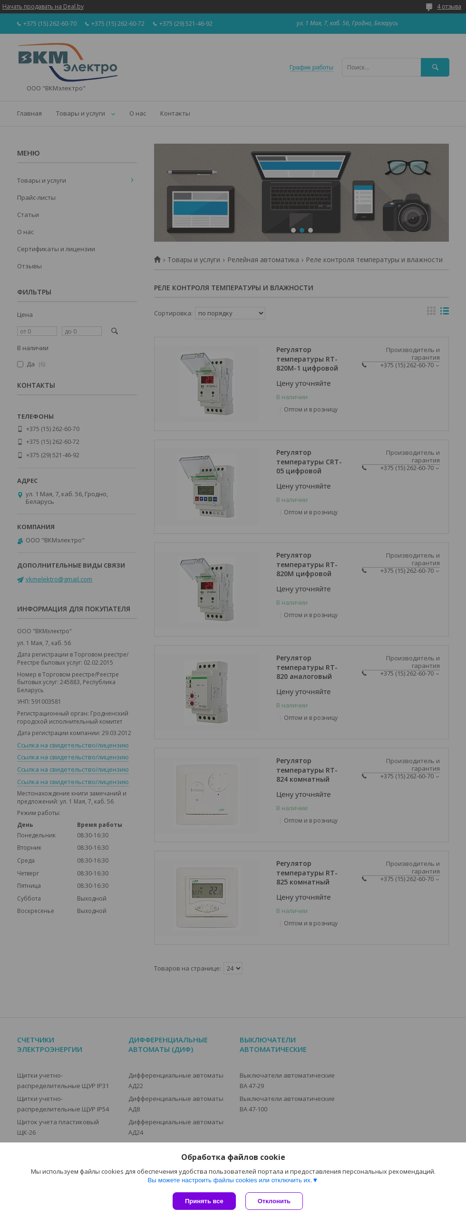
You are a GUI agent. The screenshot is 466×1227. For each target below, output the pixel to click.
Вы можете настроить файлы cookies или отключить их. (229, 1180)
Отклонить (274, 1201)
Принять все (204, 1201)
